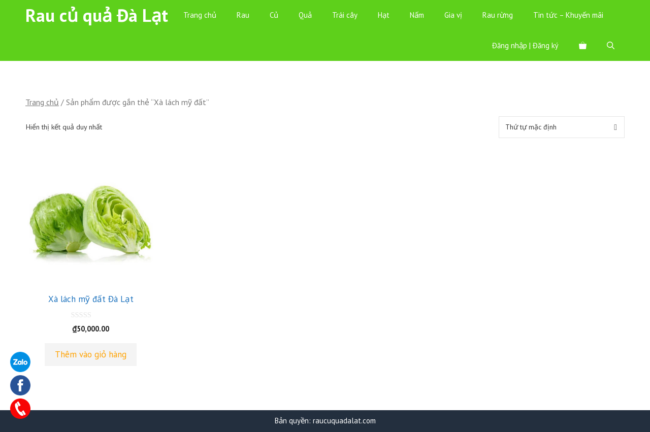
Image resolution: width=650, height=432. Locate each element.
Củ (274, 15)
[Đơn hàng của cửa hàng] (562, 127)
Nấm (417, 15)
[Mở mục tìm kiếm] (611, 45)
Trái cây (345, 15)
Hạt (383, 15)
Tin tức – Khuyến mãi (568, 15)
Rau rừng (497, 15)
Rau (243, 15)
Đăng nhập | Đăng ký (525, 45)
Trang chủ (199, 15)
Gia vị (453, 15)
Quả (305, 15)
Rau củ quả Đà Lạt (96, 15)
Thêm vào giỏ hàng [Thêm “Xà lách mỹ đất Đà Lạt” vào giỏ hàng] (90, 354)
